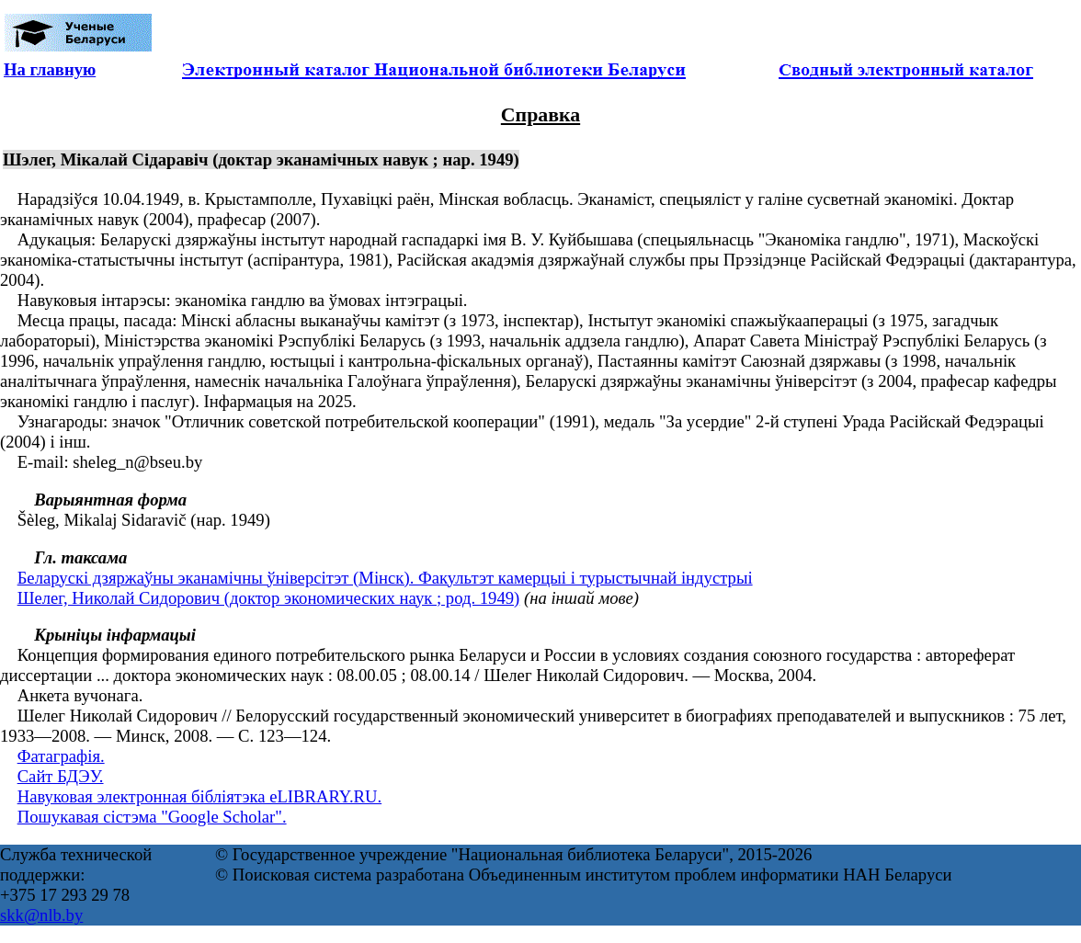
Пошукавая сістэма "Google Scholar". (152, 816)
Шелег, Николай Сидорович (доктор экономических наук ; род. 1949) (268, 598)
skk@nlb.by (41, 915)
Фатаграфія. (61, 756)
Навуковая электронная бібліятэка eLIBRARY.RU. (199, 796)
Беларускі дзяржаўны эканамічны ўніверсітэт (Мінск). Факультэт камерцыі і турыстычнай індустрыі (385, 577)
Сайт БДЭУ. (60, 776)
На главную (50, 69)
